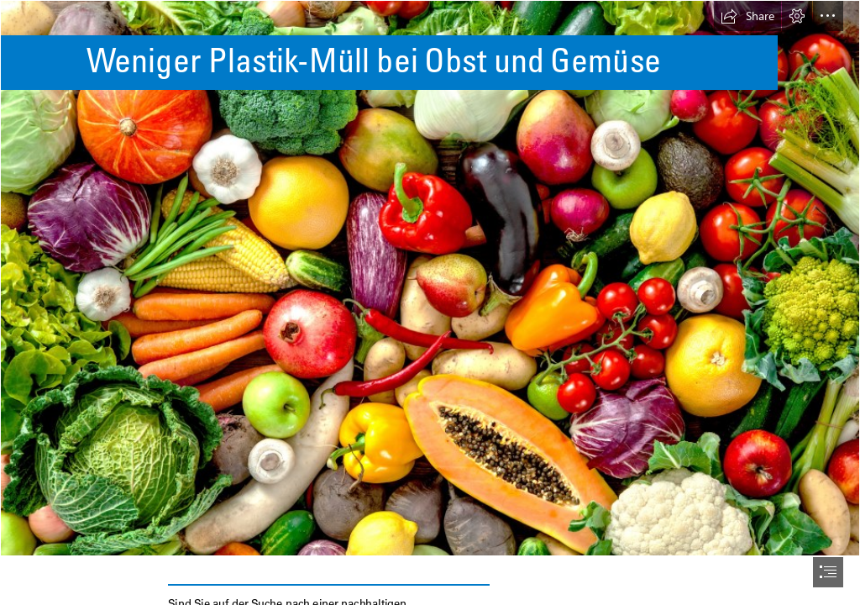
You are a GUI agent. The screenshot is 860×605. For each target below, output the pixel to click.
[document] (430, 302)
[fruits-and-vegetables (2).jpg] (430, 278)
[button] (747, 16)
